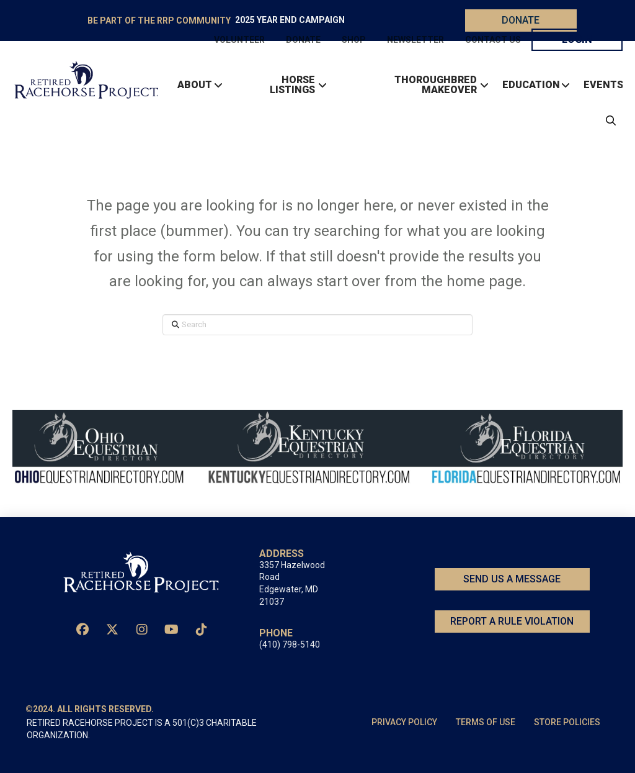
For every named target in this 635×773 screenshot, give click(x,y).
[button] (608, 120)
